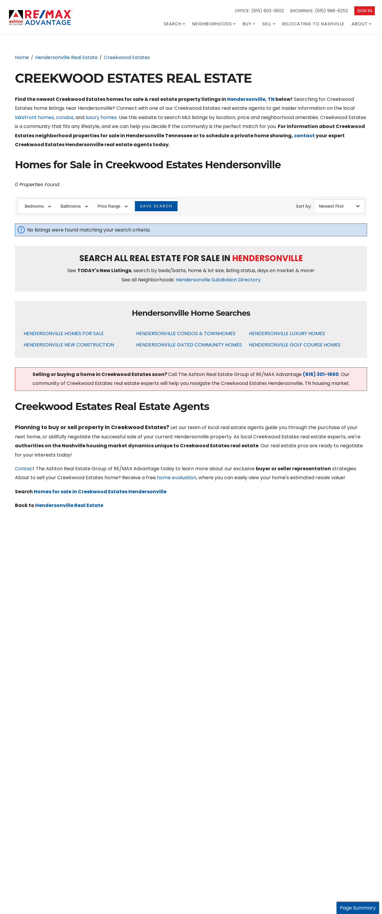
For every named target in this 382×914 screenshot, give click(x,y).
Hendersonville (267, 258)
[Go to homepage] (52, 18)
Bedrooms (38, 206)
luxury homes (101, 117)
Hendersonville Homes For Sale (64, 333)
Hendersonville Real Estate (69, 505)
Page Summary (358, 907)
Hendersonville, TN (251, 99)
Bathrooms (74, 206)
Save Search (156, 206)
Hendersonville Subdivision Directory (218, 279)
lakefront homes (34, 117)
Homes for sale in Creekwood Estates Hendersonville (100, 491)
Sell (268, 24)
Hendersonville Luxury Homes (287, 333)
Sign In (364, 11)
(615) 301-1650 (321, 374)
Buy (249, 24)
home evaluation (176, 477)
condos (64, 117)
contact (304, 135)
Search (174, 24)
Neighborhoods (213, 24)
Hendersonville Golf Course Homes (295, 344)
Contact (25, 468)
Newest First (339, 206)
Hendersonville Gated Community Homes (189, 344)
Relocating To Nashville (313, 24)
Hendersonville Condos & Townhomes (185, 333)
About (361, 24)
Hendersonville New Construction (69, 344)
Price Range (113, 206)
